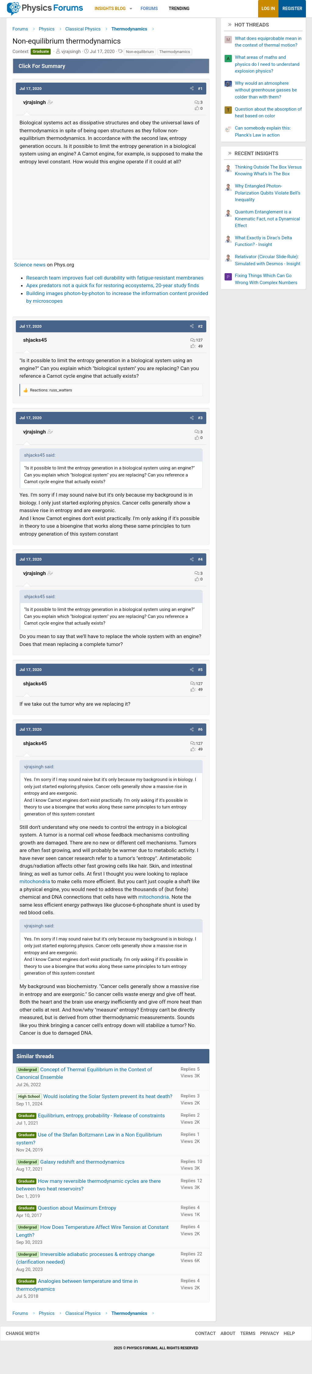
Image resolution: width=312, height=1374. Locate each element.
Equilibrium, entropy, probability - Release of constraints (101, 1118)
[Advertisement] (111, 212)
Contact (199, 1336)
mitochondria (35, 884)
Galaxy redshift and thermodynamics (82, 1164)
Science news (30, 267)
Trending (179, 8)
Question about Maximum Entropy (77, 1210)
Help (283, 1336)
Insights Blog (110, 8)
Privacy (263, 1336)
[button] (130, 8)
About (221, 1336)
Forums (149, 8)
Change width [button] (28, 1336)
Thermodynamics (174, 54)
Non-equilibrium (140, 54)
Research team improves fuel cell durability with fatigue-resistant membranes (115, 280)
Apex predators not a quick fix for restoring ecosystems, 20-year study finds (112, 288)
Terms (241, 1336)
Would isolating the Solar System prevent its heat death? (107, 1099)
